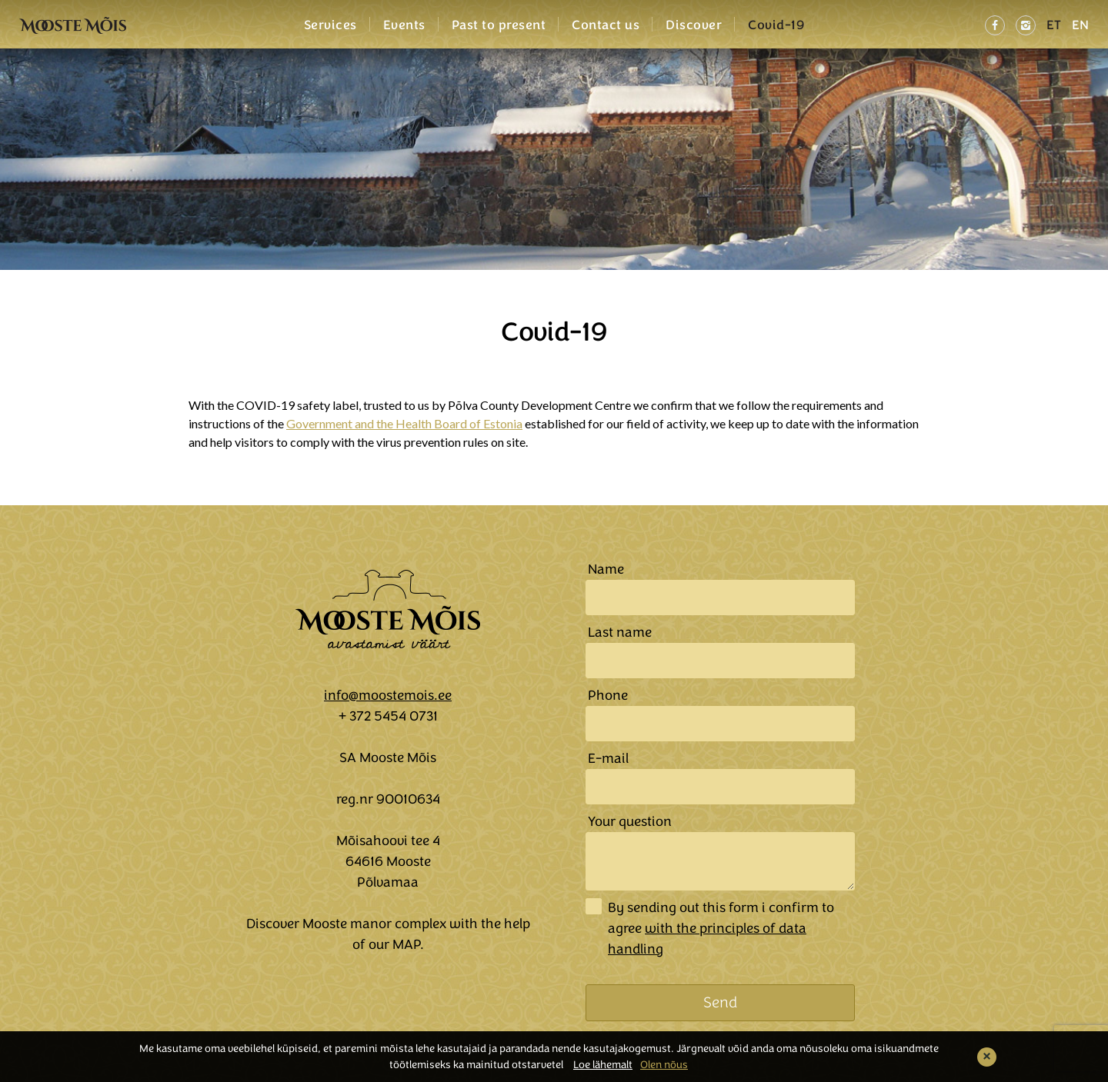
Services (330, 25)
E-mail (608, 758)
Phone (608, 695)
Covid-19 (776, 25)
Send (720, 1002)
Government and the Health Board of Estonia (404, 423)
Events (404, 25)
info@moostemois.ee (388, 695)
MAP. (408, 944)
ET (1053, 25)
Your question (630, 821)
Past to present (499, 25)
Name (606, 569)
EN (1080, 25)
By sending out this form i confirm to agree (721, 928)
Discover (694, 25)
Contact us (605, 25)
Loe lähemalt (602, 1064)
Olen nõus (664, 1064)
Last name (620, 632)
